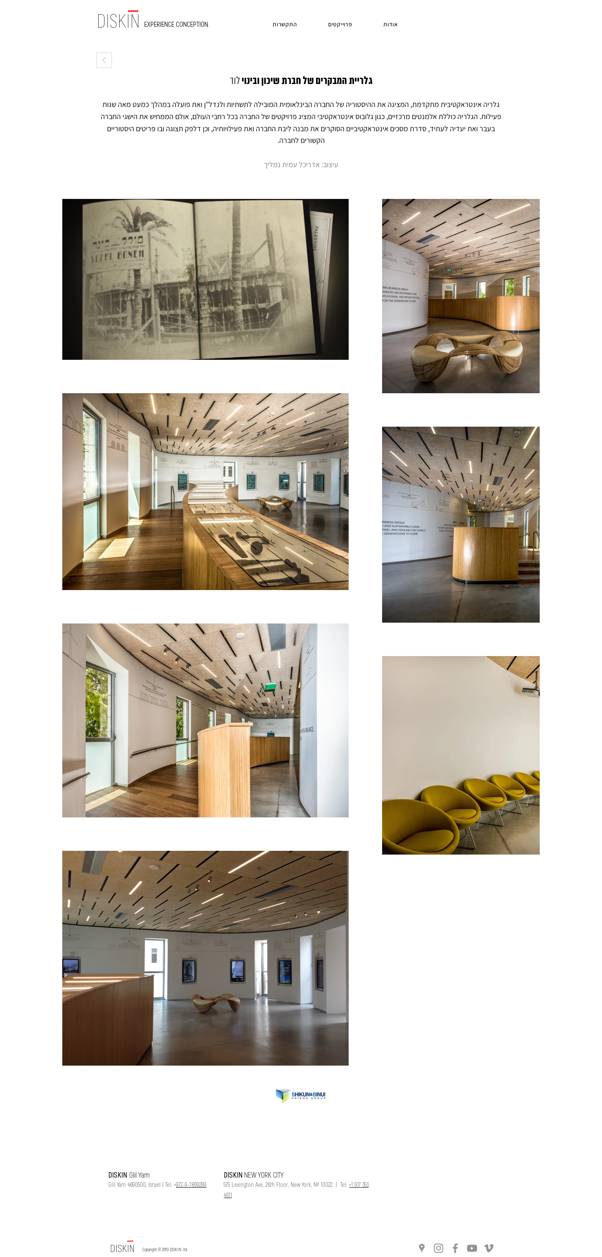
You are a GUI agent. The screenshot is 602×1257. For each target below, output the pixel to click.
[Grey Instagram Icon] (438, 1248)
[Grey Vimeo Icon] (488, 1248)
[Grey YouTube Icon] (472, 1248)
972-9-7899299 (191, 1184)
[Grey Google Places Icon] (422, 1248)
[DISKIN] (122, 1248)
